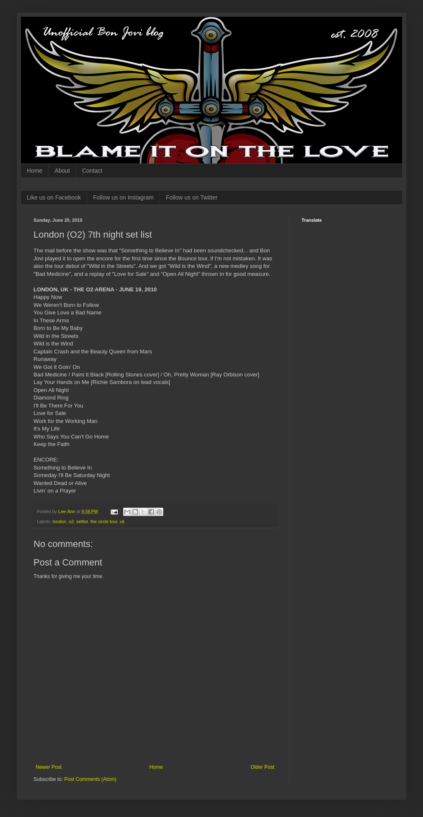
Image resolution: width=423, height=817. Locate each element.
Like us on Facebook (54, 197)
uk (122, 521)
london (59, 521)
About (62, 170)
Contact (92, 170)
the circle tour (103, 521)
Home (34, 170)
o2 (71, 521)
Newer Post (49, 767)
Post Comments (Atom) (90, 779)
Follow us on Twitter (191, 197)
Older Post (262, 767)
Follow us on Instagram (123, 197)
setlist (82, 521)
